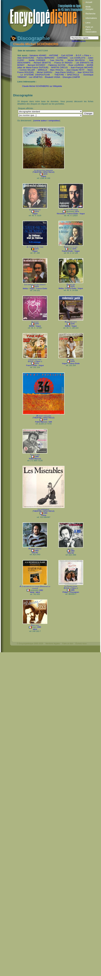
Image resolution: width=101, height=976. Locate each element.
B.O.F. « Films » (83, 55)
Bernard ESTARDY (36, 65)
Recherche (90, 13)
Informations (91, 18)
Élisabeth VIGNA (52, 77)
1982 (72, 551)
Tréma (43, 515)
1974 (37, 211)
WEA (38, 592)
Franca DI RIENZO (63, 62)
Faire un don (67, 643)
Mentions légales (53, 643)
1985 (72, 590)
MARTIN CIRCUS (59, 67)
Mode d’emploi (89, 7)
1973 (45, 174)
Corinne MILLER (27, 70)
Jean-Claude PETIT (75, 70)
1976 (37, 286)
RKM (32, 592)
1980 (37, 457)
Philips (65, 592)
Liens (87, 22)
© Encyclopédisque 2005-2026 (30, 643)
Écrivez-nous (81, 643)
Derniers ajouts (79, 41)
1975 (37, 249)
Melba (25, 288)
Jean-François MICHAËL (82, 67)
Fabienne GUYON (56, 65)
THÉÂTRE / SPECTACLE (66, 74)
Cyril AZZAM (67, 55)
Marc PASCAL (56, 70)
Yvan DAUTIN (56, 60)
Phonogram (74, 592)
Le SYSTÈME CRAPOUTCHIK (35, 74)
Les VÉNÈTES (35, 77)
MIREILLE (42, 70)
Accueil (88, 2)
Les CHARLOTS (77, 58)
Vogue (43, 176)
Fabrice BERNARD (45, 58)
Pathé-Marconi (41, 422)
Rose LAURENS (76, 65)
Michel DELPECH (76, 60)
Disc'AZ (35, 553)
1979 (37, 363)
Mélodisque (50, 649)
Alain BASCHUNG (25, 58)
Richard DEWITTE (42, 62)
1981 (37, 550)
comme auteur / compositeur (47, 120)
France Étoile (72, 214)
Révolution (61, 214)
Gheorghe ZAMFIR (71, 77)
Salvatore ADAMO (37, 55)
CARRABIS (62, 58)
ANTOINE (53, 55)
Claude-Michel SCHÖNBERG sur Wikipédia (42, 86)
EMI (50, 422)
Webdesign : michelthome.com (30, 649)
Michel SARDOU (44, 72)
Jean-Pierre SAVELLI (65, 72)
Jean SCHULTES (85, 72)
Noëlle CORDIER (37, 60)
